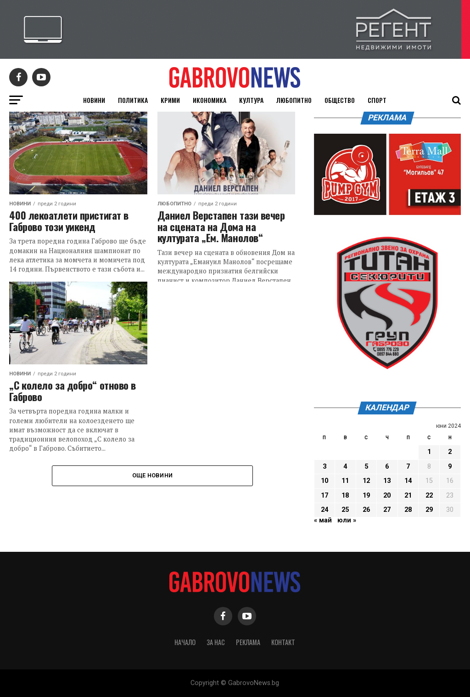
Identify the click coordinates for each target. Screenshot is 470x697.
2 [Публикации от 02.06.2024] (450, 452)
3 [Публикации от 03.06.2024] (324, 466)
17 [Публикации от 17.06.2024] (324, 495)
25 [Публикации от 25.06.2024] (345, 510)
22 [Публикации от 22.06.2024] (429, 495)
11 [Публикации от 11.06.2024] (345, 481)
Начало (185, 642)
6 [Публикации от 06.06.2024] (387, 466)
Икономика (209, 100)
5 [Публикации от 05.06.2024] (366, 466)
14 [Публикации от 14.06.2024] (408, 481)
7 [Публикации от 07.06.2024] (408, 466)
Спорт (377, 100)
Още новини (152, 475)
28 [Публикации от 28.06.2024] (408, 510)
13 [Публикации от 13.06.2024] (387, 481)
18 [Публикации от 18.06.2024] (345, 495)
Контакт (283, 642)
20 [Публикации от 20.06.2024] (387, 495)
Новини (94, 100)
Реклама (248, 642)
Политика (133, 100)
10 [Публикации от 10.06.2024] (324, 481)
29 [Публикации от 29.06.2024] (429, 510)
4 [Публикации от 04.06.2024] (345, 466)
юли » (346, 520)
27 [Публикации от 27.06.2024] (387, 510)
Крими (170, 100)
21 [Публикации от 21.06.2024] (408, 495)
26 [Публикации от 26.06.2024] (366, 510)
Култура (251, 100)
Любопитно (294, 100)
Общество (340, 100)
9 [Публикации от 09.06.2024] (450, 466)
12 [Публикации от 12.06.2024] (366, 481)
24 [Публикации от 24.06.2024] (324, 510)
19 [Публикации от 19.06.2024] (366, 495)
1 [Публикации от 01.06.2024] (429, 452)
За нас (216, 642)
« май (323, 520)
